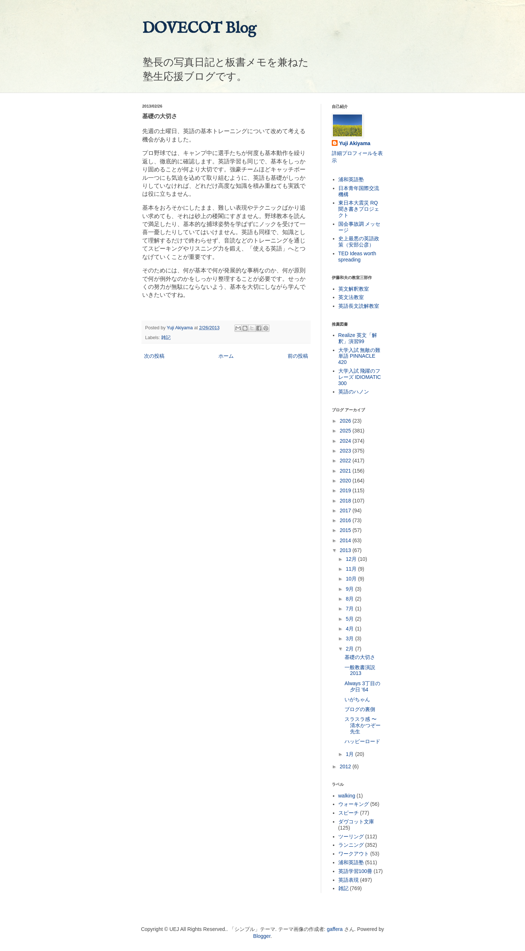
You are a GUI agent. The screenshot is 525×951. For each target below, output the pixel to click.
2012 (346, 766)
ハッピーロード (362, 741)
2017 (346, 510)
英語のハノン (353, 392)
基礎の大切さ (360, 657)
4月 (350, 629)
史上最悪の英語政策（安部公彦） (358, 242)
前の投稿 (298, 356)
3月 (350, 638)
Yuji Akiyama (354, 143)
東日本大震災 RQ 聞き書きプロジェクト (358, 209)
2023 (346, 451)
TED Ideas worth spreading (357, 257)
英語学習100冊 (355, 871)
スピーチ (348, 813)
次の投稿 (154, 356)
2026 (346, 421)
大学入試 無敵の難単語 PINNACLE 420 (359, 356)
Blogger (261, 936)
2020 (346, 481)
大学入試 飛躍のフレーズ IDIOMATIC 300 (359, 377)
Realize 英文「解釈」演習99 (357, 338)
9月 (350, 589)
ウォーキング (353, 804)
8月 (350, 599)
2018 (346, 501)
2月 (350, 649)
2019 (346, 490)
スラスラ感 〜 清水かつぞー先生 (363, 725)
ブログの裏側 (360, 709)
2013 (346, 550)
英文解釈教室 (353, 289)
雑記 (166, 337)
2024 (346, 441)
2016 (346, 520)
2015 (346, 530)
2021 (346, 471)
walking (346, 796)
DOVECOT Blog (199, 28)
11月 (352, 569)
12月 (352, 559)
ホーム (226, 356)
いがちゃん (357, 699)
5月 (350, 619)
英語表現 (348, 880)
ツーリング (351, 836)
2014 (346, 540)
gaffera (334, 929)
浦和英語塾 (351, 179)
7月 (350, 609)
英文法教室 (351, 297)
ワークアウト (353, 854)
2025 (346, 431)
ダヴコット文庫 (356, 821)
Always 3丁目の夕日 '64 (362, 686)
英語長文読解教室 (358, 306)
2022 (346, 460)
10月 (352, 579)
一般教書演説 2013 (360, 670)
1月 (350, 754)
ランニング (351, 845)
